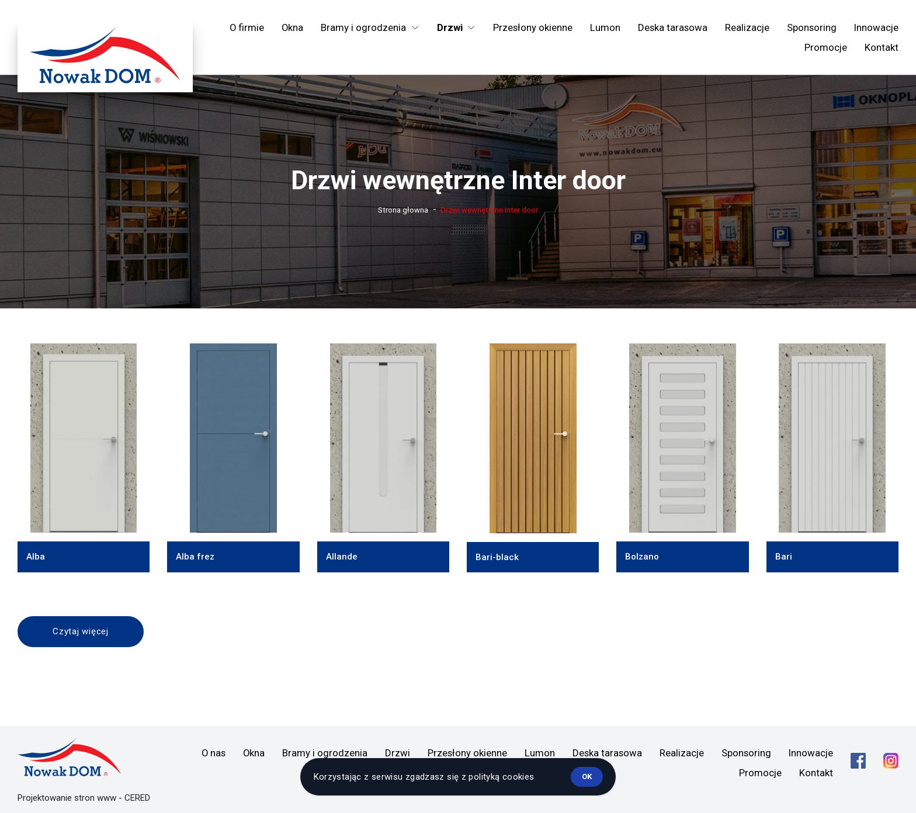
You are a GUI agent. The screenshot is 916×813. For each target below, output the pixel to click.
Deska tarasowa (672, 27)
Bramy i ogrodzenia (324, 753)
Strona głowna (403, 210)
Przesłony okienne (532, 27)
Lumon (605, 27)
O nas (213, 753)
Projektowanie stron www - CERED (84, 798)
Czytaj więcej (81, 631)
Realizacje (747, 27)
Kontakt (881, 47)
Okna (292, 27)
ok (587, 776)
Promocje (825, 47)
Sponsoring (812, 27)
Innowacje (876, 27)
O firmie (247, 27)
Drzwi (397, 753)
